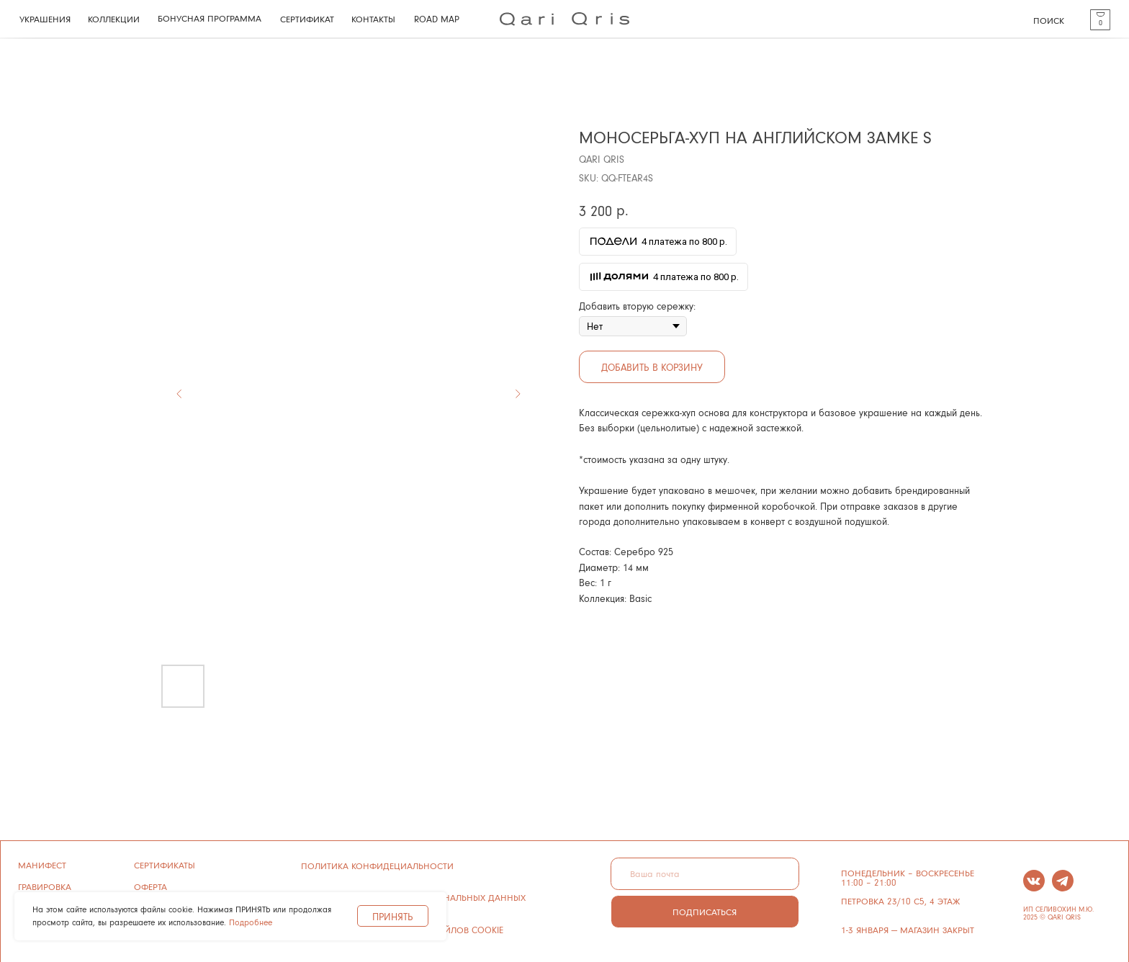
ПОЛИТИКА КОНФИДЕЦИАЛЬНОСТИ (377, 865)
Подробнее (250, 922)
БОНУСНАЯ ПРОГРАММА (209, 18)
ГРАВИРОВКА (44, 886)
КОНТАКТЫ (373, 18)
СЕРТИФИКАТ (307, 18)
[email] (705, 874)
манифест (42, 865)
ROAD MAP (436, 18)
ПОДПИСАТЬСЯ (705, 911)
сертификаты (164, 865)
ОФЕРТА (150, 886)
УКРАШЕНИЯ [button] (45, 18)
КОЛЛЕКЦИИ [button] (114, 18)
